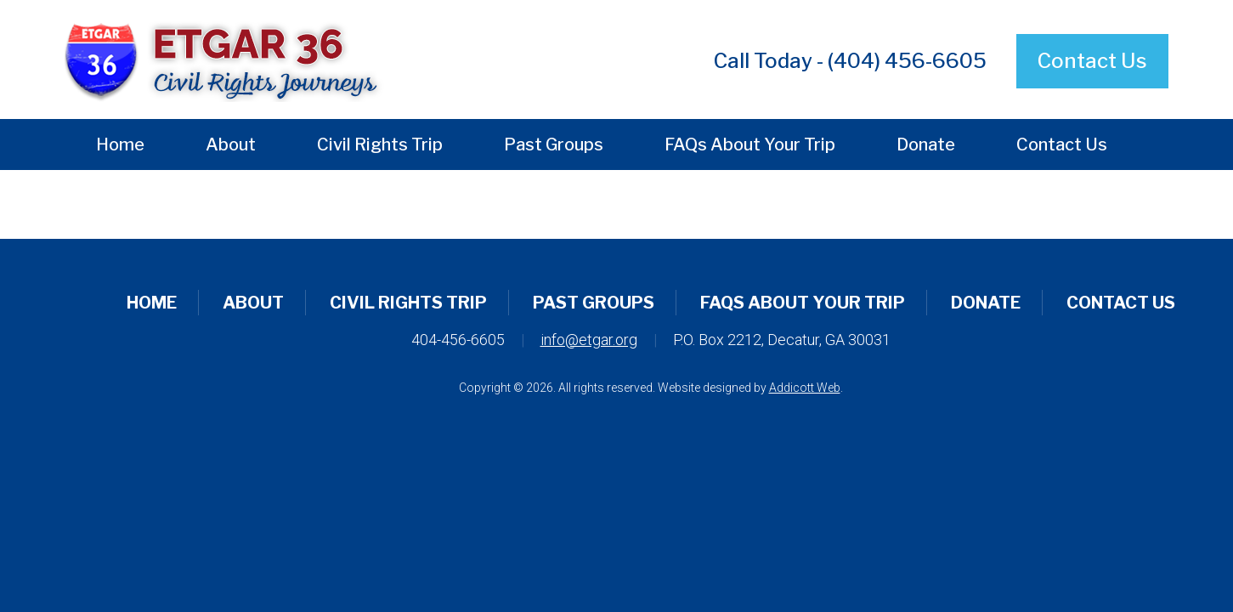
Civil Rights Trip (380, 144)
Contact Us (1092, 60)
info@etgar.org (588, 339)
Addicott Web (804, 387)
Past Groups (553, 144)
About (231, 144)
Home (120, 144)
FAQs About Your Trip (750, 144)
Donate (925, 144)
